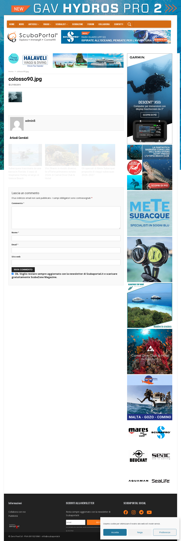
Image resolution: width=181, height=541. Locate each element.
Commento (18, 203)
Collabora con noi (17, 511)
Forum (90, 24)
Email (15, 244)
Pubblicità (13, 515)
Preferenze (164, 532)
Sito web (16, 256)
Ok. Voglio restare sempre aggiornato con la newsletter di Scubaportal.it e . (64, 275)
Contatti (118, 24)
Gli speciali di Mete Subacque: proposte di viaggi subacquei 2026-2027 (98, 171)
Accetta (115, 532)
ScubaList (61, 24)
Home (11, 24)
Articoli (32, 24)
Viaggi (46, 24)
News (21, 24)
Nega (140, 532)
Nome (15, 232)
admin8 (30, 121)
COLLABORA (104, 24)
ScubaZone (77, 24)
